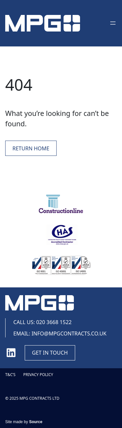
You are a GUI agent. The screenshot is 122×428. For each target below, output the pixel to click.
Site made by (23, 422)
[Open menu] (113, 23)
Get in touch (50, 352)
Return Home (30, 148)
